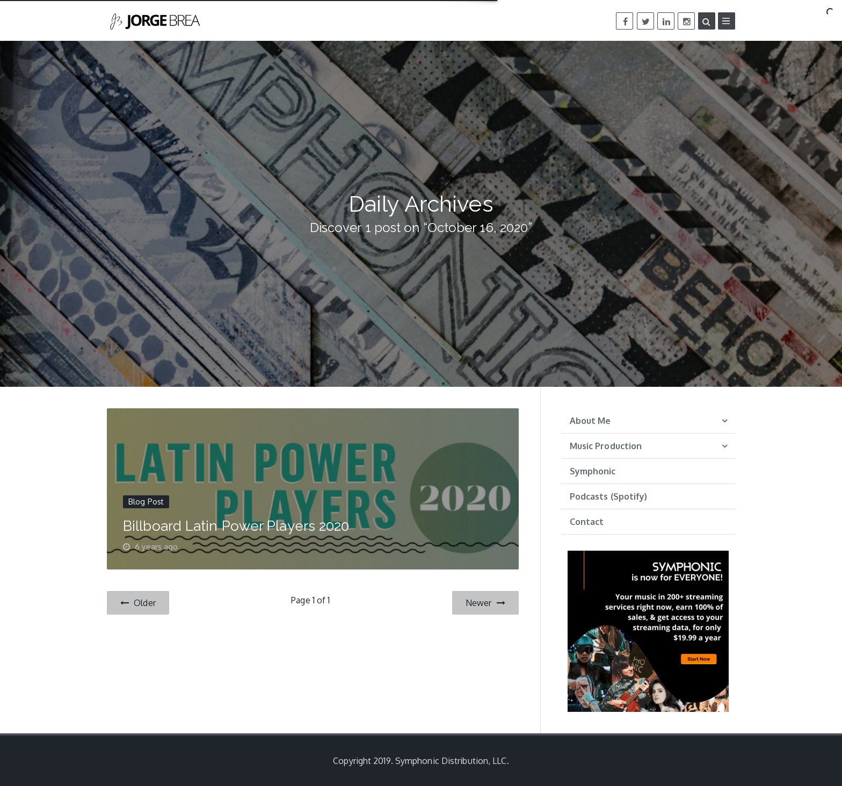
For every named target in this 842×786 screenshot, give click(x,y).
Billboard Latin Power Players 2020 (236, 526)
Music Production (606, 446)
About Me (590, 420)
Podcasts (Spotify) (609, 496)
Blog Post (146, 501)
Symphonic (593, 471)
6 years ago (156, 547)
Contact (587, 521)
